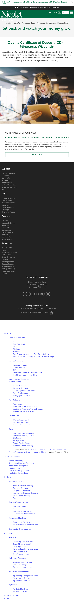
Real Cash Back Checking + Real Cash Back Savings (33, 357)
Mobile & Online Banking (23, 446)
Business (7, 477)
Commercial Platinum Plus (24, 514)
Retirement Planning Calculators (22, 463)
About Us (5, 225)
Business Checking (16, 482)
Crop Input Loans (20, 547)
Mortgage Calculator (9, 252)
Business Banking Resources (20, 529)
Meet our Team (15, 468)
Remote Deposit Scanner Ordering (8, 265)
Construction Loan (20, 388)
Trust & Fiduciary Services (19, 471)
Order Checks (7, 255)
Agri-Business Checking (22, 562)
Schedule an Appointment (7, 181)
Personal (7, 333)
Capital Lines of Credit (22, 544)
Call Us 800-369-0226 (37, 277)
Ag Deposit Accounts (17, 558)
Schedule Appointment (59, 12)
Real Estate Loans (20, 551)
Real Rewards (18, 342)
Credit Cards (14, 416)
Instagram (42, 294)
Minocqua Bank (28, 23)
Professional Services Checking (25, 493)
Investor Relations (8, 223)
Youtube (48, 294)
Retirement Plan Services (23, 522)
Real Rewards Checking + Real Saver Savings (31, 354)
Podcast (5, 234)
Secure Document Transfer (8, 258)
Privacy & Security (8, 269)
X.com (36, 294)
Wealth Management (12, 457)
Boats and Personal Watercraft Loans (28, 409)
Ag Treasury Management (19, 572)
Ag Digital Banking (20, 589)
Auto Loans (17, 404)
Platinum (16, 349)
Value (15, 347)
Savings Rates (18, 441)
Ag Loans (12, 537)
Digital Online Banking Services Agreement (8, 203)
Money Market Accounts (18, 379)
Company (6, 216)
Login (65, 12)
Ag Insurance (14, 585)
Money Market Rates (21, 443)
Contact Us (6, 178)
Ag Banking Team (20, 592)
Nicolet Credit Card (21, 422)
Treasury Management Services (25, 525)
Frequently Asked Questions (8, 174)
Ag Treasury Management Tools (25, 576)
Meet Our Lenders (20, 393)
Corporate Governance (6, 229)
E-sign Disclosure (8, 198)
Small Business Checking (23, 486)
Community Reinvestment (7, 238)
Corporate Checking (21, 491)
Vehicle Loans (14, 400)
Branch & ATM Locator (7, 249)
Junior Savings (19, 367)
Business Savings (20, 506)
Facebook (31, 294)
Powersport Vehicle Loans (23, 411)
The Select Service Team (18, 473)
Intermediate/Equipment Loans (26, 549)
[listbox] (51, 12)
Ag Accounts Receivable (23, 578)
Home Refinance (20, 386)
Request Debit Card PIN (9, 188)
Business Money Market (22, 511)
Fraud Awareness (8, 271)
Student (16, 352)
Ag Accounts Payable (21, 581)
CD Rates (17, 438)
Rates (11, 429)
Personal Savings (20, 365)
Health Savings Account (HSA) (25, 375)
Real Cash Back (19, 344)
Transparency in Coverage (8, 209)
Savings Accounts (16, 361)
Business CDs (18, 509)
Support (6, 169)
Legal (4, 193)
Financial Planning (16, 461)
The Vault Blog (7, 232)
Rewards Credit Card (21, 425)
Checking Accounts (17, 338)
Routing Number (8, 262)
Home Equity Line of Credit (24, 391)
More (15, 498)
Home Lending (15, 382)
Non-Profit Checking (21, 496)
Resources (7, 243)
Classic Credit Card (21, 420)
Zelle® (4, 273)
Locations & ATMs (12, 23)
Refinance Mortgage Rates (23, 436)
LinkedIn (25, 294)
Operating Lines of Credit (23, 542)
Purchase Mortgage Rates (23, 433)
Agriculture (8, 533)
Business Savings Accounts (19, 502)
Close (71, 1)
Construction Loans (21, 554)
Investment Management (19, 466)
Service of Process (8, 212)
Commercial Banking (17, 518)
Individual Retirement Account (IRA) (27, 372)
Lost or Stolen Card (9, 185)
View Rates (37, 155)
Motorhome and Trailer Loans (25, 407)
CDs (14, 370)
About (6, 598)
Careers (5, 221)
